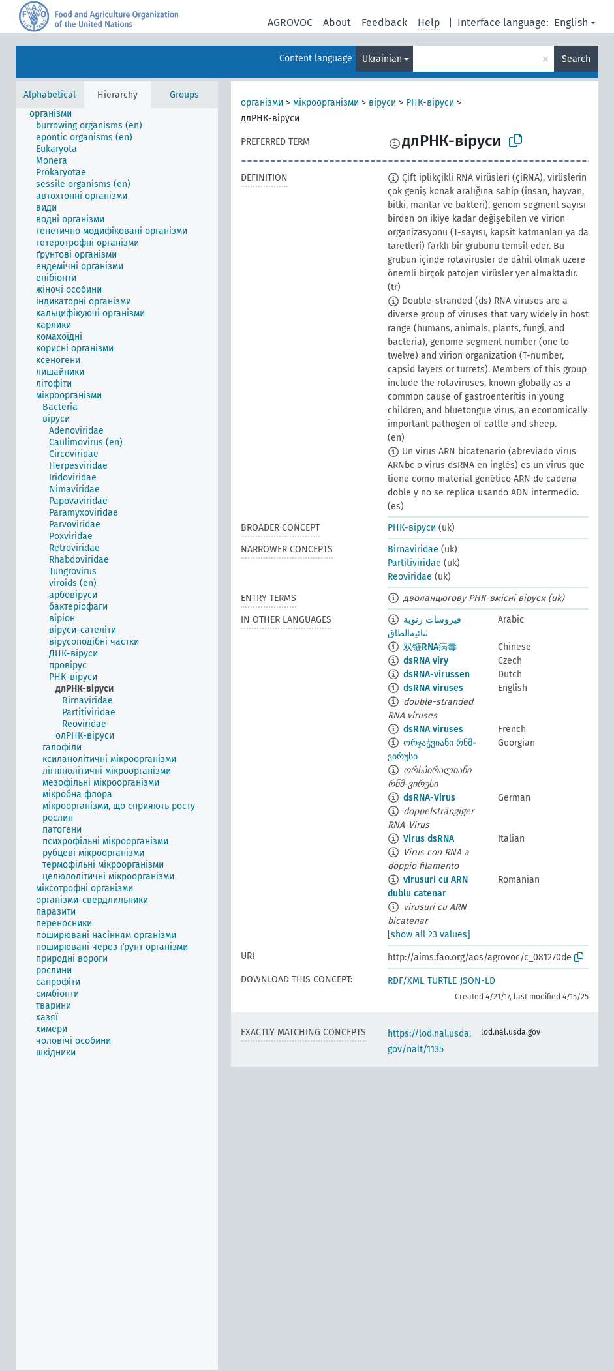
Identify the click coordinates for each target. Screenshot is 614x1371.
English (571, 22)
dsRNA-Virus (429, 797)
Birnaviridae (413, 549)
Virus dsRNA (428, 838)
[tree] (117, 739)
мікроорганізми (326, 102)
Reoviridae (410, 576)
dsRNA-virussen (436, 674)
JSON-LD (477, 980)
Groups (184, 94)
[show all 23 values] (429, 934)
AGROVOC (290, 22)
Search (576, 59)
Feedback (384, 22)
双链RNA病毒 (430, 647)
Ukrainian (382, 59)
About (337, 22)
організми (262, 102)
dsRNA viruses (433, 688)
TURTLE (442, 980)
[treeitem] (56, 114)
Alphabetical (49, 94)
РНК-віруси (430, 102)
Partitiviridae (414, 562)
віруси (382, 102)
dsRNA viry (425, 660)
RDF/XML (406, 980)
